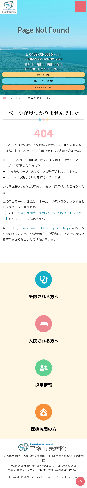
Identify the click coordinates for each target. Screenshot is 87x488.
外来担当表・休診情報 (43, 84)
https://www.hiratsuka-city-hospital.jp (44, 235)
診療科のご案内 (44, 76)
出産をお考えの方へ (43, 93)
